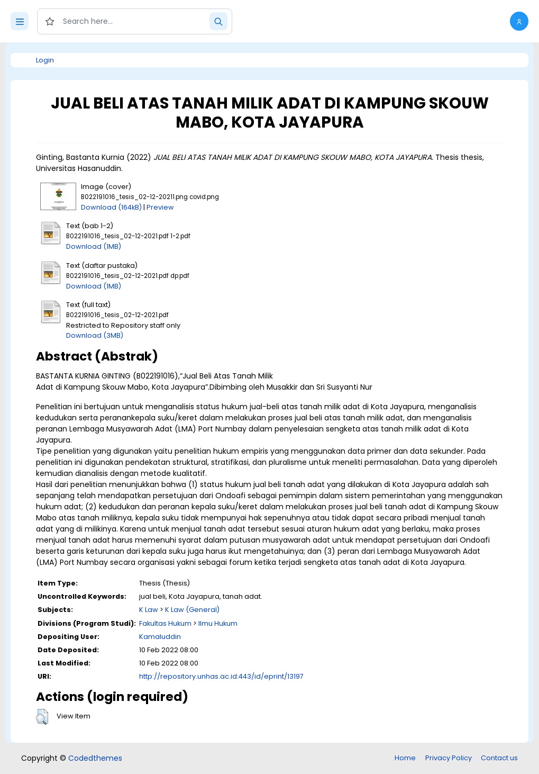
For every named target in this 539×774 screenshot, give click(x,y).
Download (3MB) (94, 335)
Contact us (499, 757)
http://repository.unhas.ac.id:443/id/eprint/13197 (221, 676)
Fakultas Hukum (165, 623)
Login (45, 60)
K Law (148, 609)
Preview (160, 207)
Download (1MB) (93, 246)
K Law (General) (192, 609)
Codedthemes (95, 758)
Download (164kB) (111, 207)
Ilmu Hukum (217, 623)
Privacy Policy (448, 757)
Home (405, 757)
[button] (519, 21)
